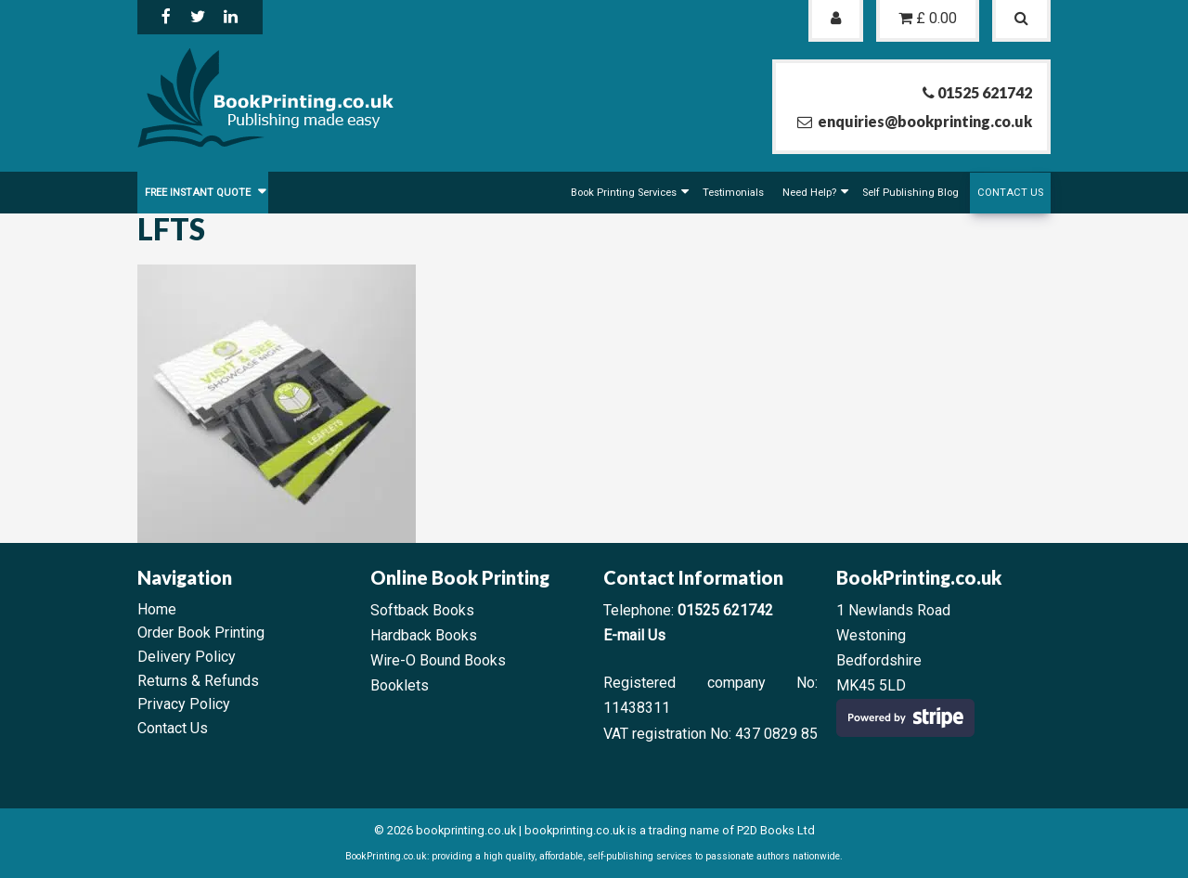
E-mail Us (634, 635)
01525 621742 (725, 610)
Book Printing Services (624, 193)
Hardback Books (423, 635)
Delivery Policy (186, 656)
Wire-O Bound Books (438, 660)
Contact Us (1010, 193)
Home (156, 609)
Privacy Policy (183, 704)
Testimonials (733, 193)
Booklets (399, 685)
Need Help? (809, 193)
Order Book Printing (201, 632)
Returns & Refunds (198, 681)
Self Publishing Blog (910, 193)
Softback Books (422, 610)
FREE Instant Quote (199, 193)
